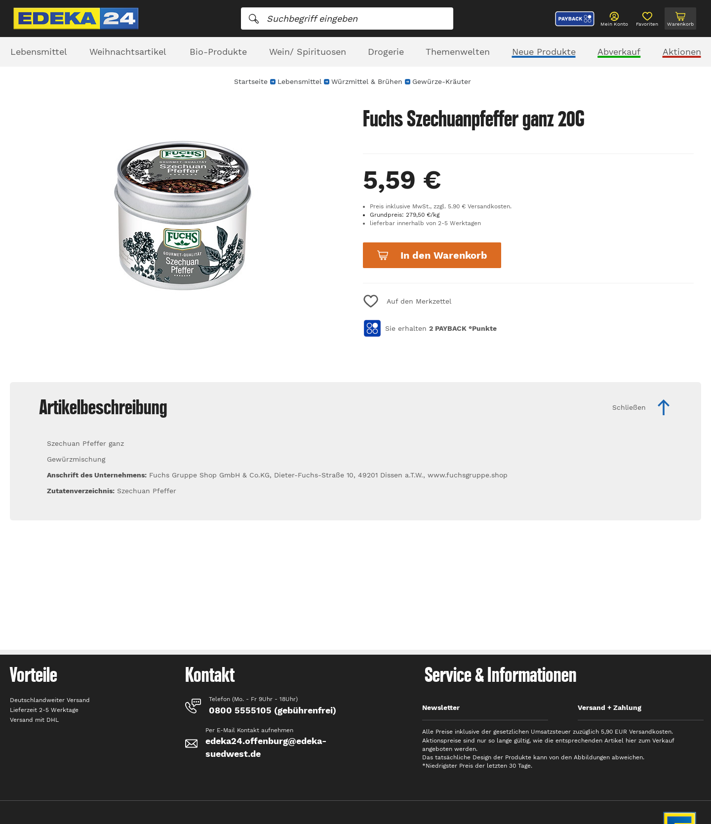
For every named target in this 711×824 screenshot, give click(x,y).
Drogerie (386, 51)
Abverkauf (618, 51)
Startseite (251, 81)
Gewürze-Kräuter (441, 81)
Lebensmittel (38, 51)
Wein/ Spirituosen (307, 51)
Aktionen (682, 51)
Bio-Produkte (218, 51)
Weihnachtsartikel (127, 51)
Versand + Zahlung (609, 707)
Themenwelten (458, 51)
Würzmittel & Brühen (366, 81)
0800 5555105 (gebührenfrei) (272, 710)
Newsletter (441, 707)
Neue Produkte (544, 51)
